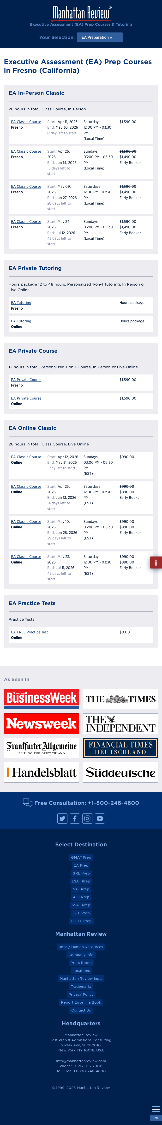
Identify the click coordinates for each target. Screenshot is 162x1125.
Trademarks (81, 986)
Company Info (81, 955)
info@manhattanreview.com (81, 1061)
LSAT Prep (81, 881)
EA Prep (81, 865)
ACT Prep (81, 897)
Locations (81, 971)
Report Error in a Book (81, 1002)
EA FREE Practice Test (29, 632)
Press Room (81, 963)
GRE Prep (81, 873)
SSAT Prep (81, 905)
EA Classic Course (26, 122)
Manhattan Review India (81, 979)
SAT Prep (81, 889)
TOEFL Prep (81, 921)
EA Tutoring (21, 302)
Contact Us (81, 1010)
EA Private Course (26, 380)
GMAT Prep (81, 857)
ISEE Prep (81, 913)
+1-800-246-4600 (113, 803)
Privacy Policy (81, 994)
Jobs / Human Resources (81, 947)
